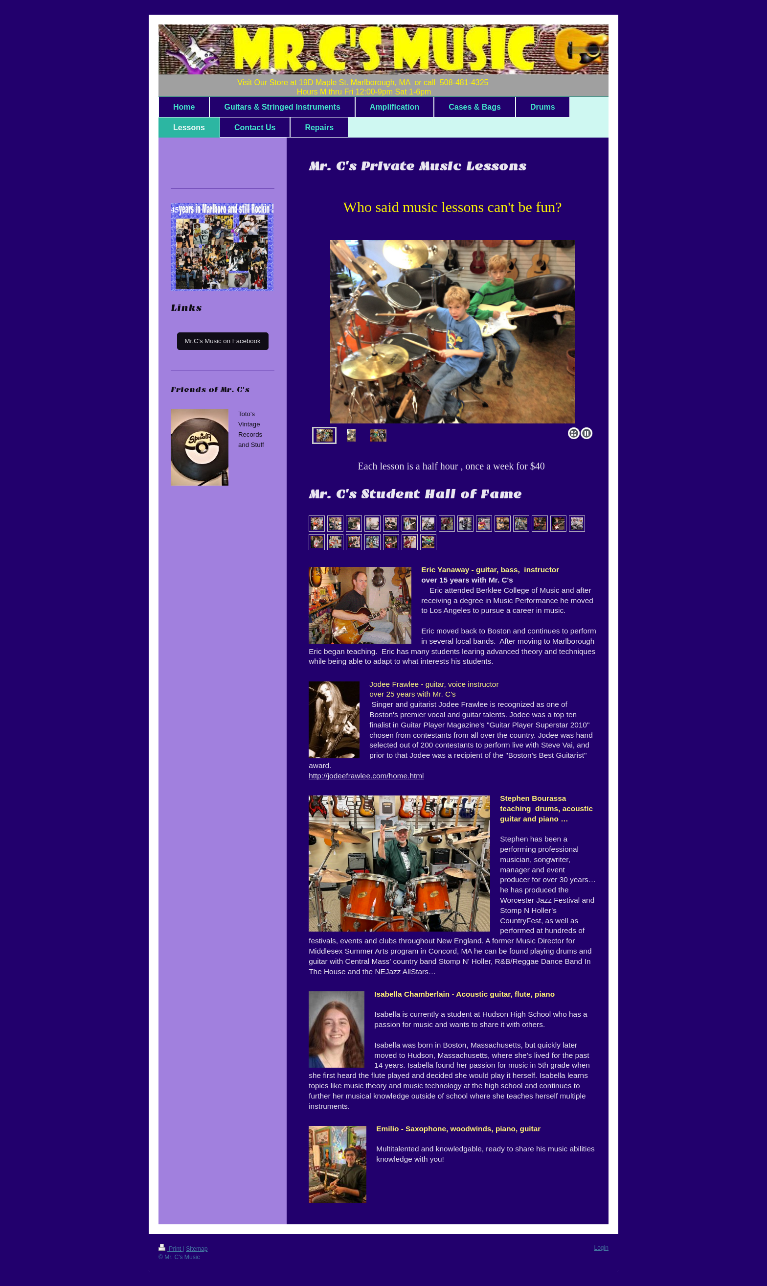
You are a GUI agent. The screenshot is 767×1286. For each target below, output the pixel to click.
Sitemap (196, 1248)
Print (170, 1248)
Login (601, 1247)
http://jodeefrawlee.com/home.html (366, 776)
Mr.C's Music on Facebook (223, 341)
